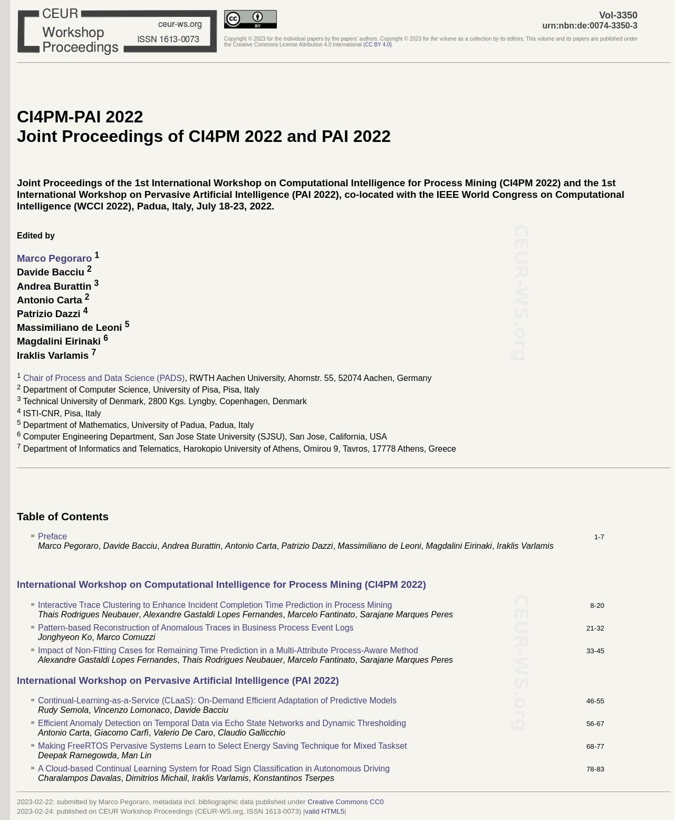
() (377, 44)
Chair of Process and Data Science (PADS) (104, 378)
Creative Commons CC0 (345, 802)
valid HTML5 (324, 811)
